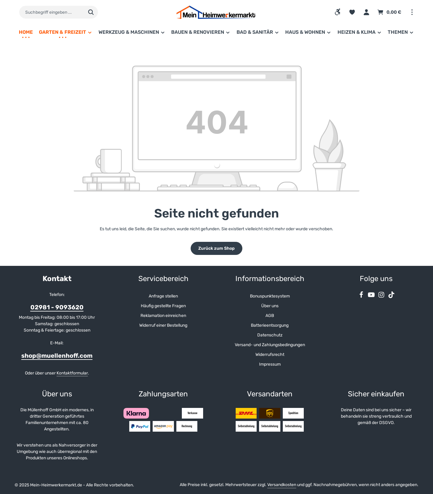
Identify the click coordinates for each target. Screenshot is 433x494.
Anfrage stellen (163, 296)
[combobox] (51, 12)
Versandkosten (281, 484)
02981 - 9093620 (57, 307)
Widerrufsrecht (269, 354)
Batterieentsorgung (270, 325)
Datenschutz (269, 335)
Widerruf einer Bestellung (163, 325)
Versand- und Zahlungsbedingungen (270, 344)
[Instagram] (382, 296)
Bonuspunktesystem (270, 296)
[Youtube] (372, 296)
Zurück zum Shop (216, 248)
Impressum (270, 364)
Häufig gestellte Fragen (163, 305)
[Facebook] (361, 296)
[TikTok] (391, 296)
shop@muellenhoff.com (56, 355)
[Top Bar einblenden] (411, 12)
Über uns (270, 305)
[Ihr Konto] (366, 12)
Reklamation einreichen (163, 315)
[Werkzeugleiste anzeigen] (337, 12)
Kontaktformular (72, 373)
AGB (269, 315)
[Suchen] (91, 12)
